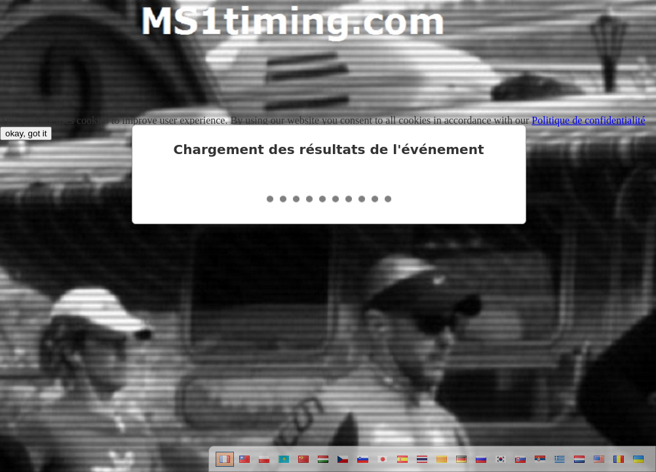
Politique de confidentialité (588, 120)
